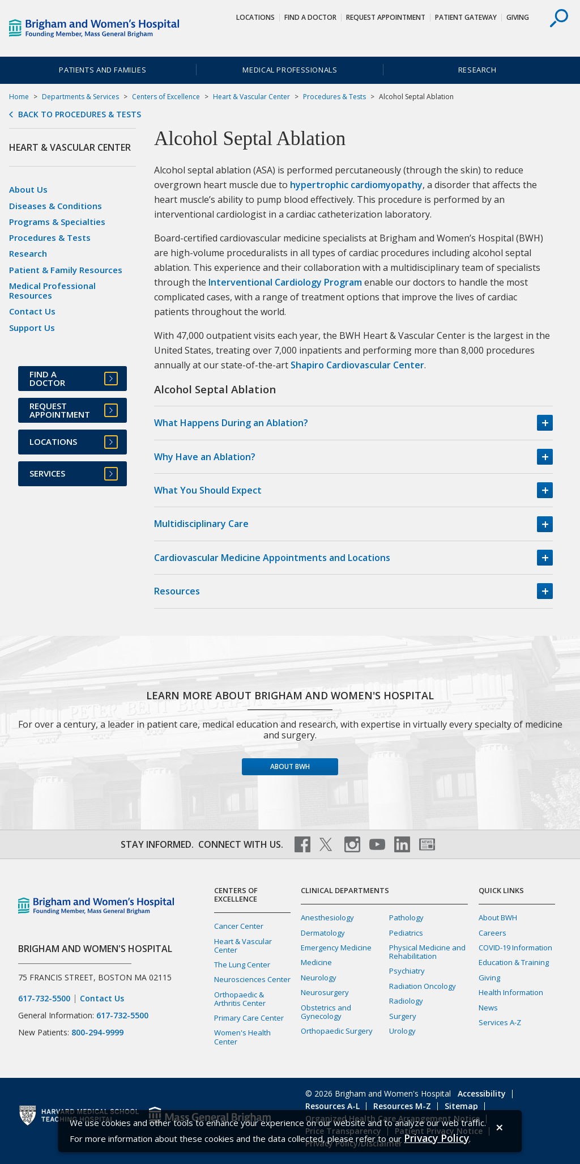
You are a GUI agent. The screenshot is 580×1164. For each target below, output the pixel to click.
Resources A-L (332, 1106)
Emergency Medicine (336, 947)
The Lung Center (242, 964)
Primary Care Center (249, 1018)
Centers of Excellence (166, 96)
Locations (255, 17)
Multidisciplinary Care (201, 523)
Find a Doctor (310, 17)
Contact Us (32, 311)
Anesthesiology (327, 917)
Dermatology (323, 933)
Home (19, 96)
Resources (177, 591)
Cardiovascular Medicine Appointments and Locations (272, 557)
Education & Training (514, 962)
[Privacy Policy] (436, 1138)
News (488, 1007)
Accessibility (482, 1093)
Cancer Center (238, 926)
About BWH (290, 766)
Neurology (318, 977)
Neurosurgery (325, 992)
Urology (402, 1031)
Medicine (316, 962)
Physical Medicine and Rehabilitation (427, 951)
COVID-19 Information (515, 947)
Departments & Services (80, 96)
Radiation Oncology (422, 986)
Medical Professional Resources (52, 290)
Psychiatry (407, 971)
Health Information (511, 992)
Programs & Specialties (57, 221)
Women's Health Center (242, 1036)
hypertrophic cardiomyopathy (356, 185)
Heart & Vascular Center (251, 96)
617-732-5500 (44, 998)
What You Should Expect (208, 490)
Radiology (406, 1001)
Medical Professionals (289, 70)
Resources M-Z (402, 1106)
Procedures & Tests (334, 96)
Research (477, 70)
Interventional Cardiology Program (285, 282)
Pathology (406, 917)
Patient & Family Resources (65, 269)
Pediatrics (406, 933)
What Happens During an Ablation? (231, 423)
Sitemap (461, 1106)
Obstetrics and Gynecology (326, 1011)
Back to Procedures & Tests (79, 114)
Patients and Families (102, 70)
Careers (492, 933)
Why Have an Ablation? (204, 457)
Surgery (402, 1016)
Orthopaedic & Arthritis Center (240, 998)
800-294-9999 (97, 1032)
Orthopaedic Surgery (337, 1031)
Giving (517, 17)
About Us (28, 189)
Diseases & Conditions (55, 205)
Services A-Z (500, 1022)
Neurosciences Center (252, 979)
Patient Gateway (466, 17)
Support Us (32, 327)
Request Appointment (385, 17)
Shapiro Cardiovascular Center (357, 365)
